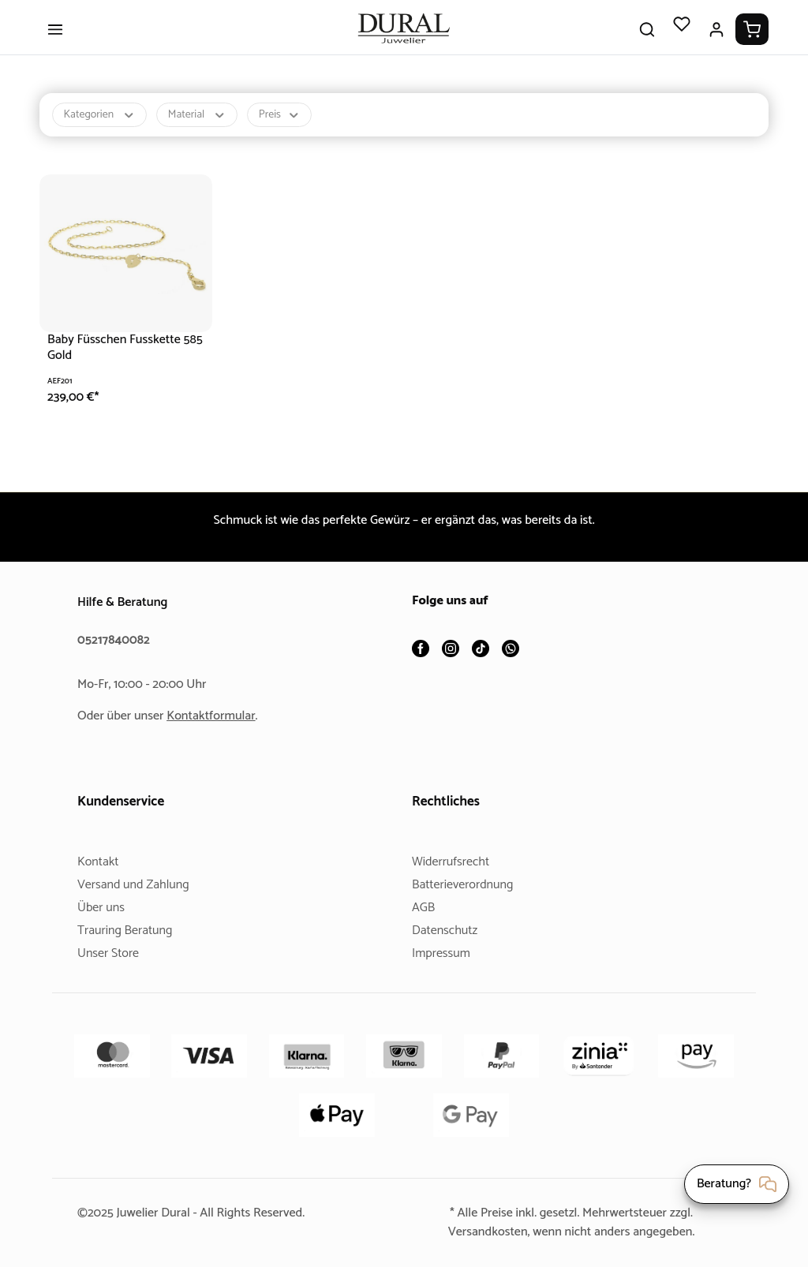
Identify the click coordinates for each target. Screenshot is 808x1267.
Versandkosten (481, 1232)
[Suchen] (647, 41)
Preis (286, 126)
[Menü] (55, 41)
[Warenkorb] (752, 41)
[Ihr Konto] (716, 41)
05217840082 (116, 640)
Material (201, 126)
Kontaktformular (217, 716)
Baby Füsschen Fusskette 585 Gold (120, 359)
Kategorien (101, 126)
